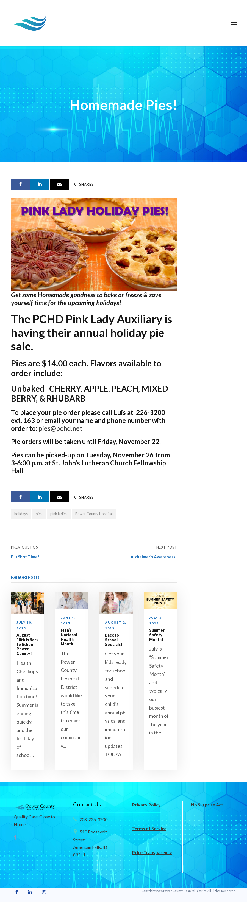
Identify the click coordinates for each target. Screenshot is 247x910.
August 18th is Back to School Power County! (27, 644)
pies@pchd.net (60, 428)
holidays (21, 513)
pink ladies (58, 513)
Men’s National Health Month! (69, 637)
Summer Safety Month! (157, 635)
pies (39, 513)
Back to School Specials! (113, 640)
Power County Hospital (94, 513)
